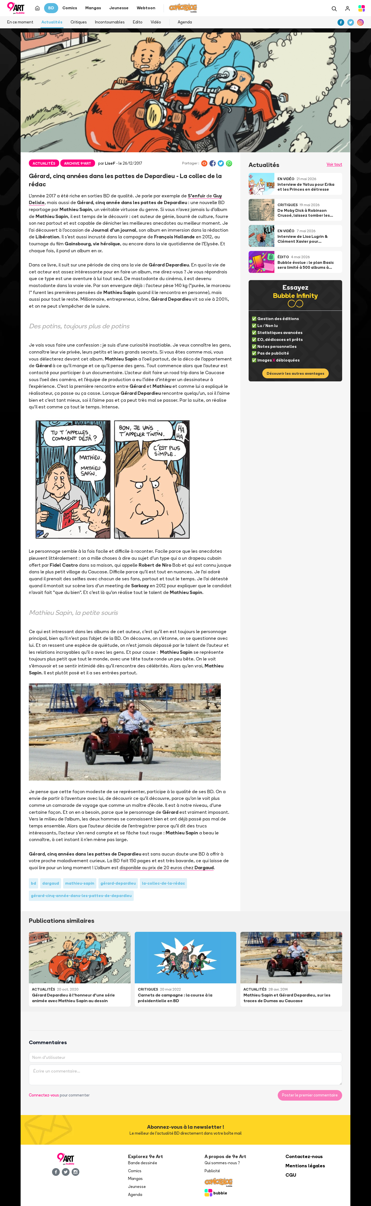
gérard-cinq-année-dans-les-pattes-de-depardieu (81, 895)
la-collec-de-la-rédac (163, 883)
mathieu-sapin (79, 883)
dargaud (50, 883)
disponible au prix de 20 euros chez (167, 867)
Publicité (212, 1170)
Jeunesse (137, 1186)
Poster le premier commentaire (310, 1095)
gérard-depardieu (118, 883)
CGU (290, 1175)
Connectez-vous (44, 1095)
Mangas (135, 1178)
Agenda (185, 22)
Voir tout (334, 164)
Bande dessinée (142, 1162)
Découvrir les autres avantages (295, 373)
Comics (134, 1170)
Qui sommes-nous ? (222, 1162)
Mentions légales (305, 1166)
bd (33, 883)
